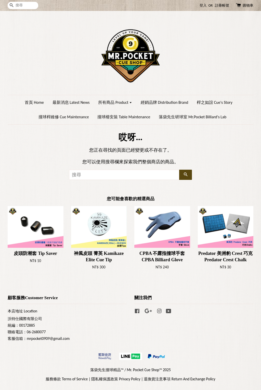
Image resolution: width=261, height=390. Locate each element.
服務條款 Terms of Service (67, 379)
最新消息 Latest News (71, 102)
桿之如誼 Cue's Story (214, 102)
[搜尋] (23, 5)
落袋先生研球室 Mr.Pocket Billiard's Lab (192, 116)
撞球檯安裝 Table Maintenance (123, 116)
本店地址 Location (22, 311)
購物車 (248, 5)
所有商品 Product (115, 102)
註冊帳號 (222, 5)
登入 (203, 5)
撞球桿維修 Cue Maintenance (63, 116)
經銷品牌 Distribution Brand (164, 102)
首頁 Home (34, 102)
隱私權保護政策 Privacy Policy (115, 379)
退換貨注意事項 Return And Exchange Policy (179, 379)
